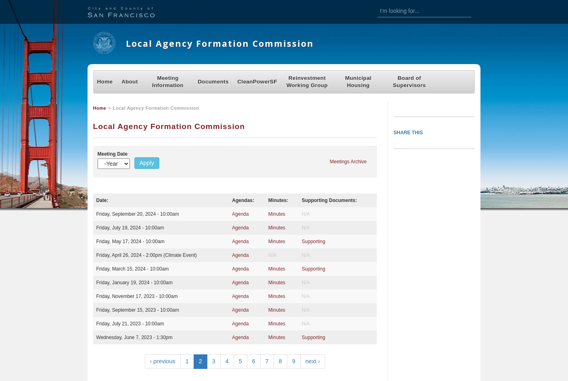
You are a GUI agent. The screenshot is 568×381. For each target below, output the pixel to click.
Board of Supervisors (409, 81)
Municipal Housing (358, 81)
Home (105, 82)
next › (312, 361)
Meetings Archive (348, 161)
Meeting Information (168, 81)
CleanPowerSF (257, 82)
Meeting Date (113, 154)
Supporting (313, 241)
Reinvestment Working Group (307, 81)
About (129, 82)
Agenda (240, 214)
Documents (213, 82)
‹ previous (162, 361)
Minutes (276, 214)
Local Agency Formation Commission (220, 43)
